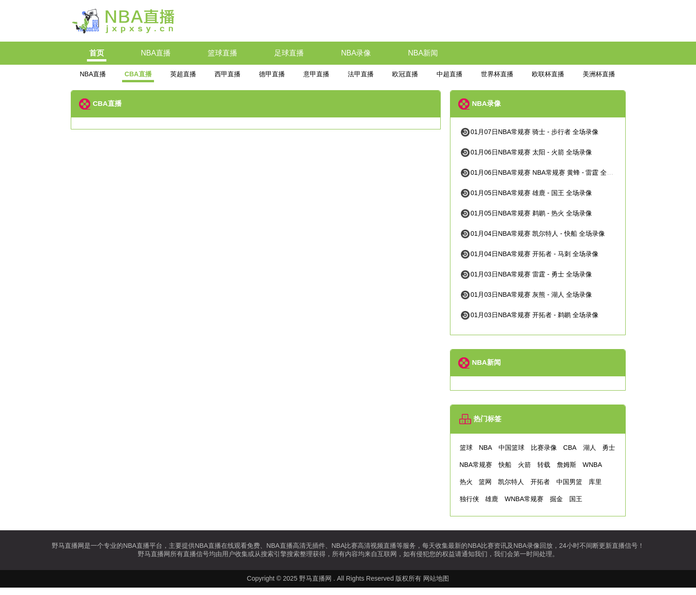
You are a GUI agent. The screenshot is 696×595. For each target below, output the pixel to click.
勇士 (608, 447)
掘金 (556, 499)
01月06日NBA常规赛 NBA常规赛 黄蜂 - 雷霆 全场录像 (543, 172)
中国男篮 (569, 481)
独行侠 (469, 499)
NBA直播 (156, 53)
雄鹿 (491, 499)
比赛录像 (544, 447)
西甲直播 (227, 74)
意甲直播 (316, 74)
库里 (595, 481)
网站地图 (436, 578)
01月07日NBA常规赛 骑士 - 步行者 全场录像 (529, 131)
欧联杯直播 (548, 74)
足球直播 (289, 53)
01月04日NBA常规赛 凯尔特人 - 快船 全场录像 (532, 233)
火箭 (524, 464)
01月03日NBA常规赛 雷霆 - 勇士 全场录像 (526, 274)
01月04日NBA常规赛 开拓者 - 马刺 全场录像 (529, 254)
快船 (505, 464)
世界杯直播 (497, 74)
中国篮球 (511, 447)
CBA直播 (137, 74)
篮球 (466, 447)
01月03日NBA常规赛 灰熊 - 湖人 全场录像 (526, 294)
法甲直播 (361, 74)
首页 (96, 53)
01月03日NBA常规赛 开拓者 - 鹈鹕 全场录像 (529, 315)
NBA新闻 (423, 53)
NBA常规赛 (476, 464)
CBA (570, 447)
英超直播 (183, 74)
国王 (575, 499)
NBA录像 (356, 53)
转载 (543, 464)
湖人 (589, 447)
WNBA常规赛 (524, 499)
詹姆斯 (566, 464)
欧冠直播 (405, 74)
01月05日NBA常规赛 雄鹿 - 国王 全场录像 (526, 192)
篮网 (485, 481)
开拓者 (540, 481)
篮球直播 (222, 53)
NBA (485, 447)
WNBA (592, 464)
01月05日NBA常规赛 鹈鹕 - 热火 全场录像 (526, 213)
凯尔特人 (511, 481)
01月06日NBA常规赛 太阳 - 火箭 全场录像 (526, 152)
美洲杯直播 (599, 74)
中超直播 (449, 74)
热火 (466, 481)
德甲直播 (272, 74)
